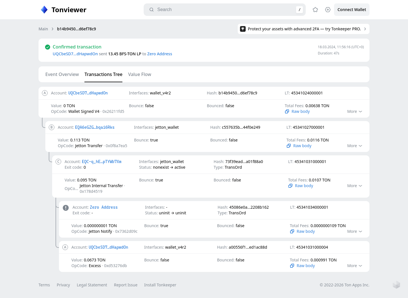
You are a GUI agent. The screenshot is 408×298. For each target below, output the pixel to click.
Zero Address (159, 53)
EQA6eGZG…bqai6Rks (94, 127)
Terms (44, 285)
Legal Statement (92, 285)
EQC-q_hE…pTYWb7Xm (101, 161)
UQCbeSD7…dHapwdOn (75, 53)
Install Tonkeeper (160, 285)
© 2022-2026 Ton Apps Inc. (344, 285)
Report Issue (125, 285)
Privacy (63, 285)
